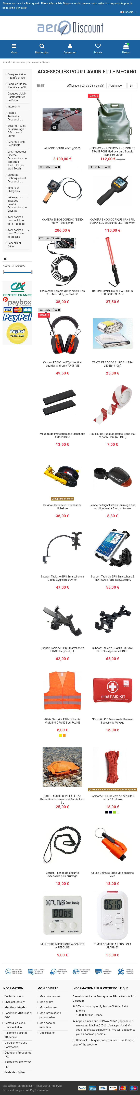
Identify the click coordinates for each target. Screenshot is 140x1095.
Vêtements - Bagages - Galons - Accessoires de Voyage (17, 204)
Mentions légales (16, 1007)
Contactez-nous (14, 996)
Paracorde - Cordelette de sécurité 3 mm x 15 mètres (113, 797)
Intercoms (14, 106)
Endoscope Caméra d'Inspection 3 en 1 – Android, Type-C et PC (62, 292)
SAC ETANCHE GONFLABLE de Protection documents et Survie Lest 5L (62, 799)
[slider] (3, 272)
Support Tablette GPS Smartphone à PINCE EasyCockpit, (62, 649)
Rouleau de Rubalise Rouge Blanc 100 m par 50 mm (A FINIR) (112, 435)
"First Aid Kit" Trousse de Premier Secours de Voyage (112, 721)
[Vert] (114, 812)
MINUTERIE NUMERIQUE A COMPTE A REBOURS (62, 946)
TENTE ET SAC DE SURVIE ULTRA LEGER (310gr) (112, 364)
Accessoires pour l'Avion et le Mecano (16, 233)
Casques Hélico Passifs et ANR (17, 85)
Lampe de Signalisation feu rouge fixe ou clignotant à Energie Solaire (113, 507)
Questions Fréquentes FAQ (18, 1055)
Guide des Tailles (15, 1072)
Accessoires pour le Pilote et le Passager (16, 220)
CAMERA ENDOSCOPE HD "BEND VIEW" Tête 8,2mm (62, 221)
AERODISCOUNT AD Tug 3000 (62, 148)
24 (132, 85)
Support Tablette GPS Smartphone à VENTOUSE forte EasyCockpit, (112, 578)
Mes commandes (50, 996)
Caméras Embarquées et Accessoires (17, 178)
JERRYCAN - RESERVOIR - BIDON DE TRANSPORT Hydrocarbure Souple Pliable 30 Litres (112, 151)
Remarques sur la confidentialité (15, 1025)
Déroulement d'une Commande (16, 1045)
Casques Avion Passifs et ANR (17, 76)
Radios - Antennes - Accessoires (15, 116)
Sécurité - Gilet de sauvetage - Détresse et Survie (17, 130)
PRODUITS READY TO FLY (18, 1064)
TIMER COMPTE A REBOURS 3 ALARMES (112, 946)
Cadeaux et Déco (14, 244)
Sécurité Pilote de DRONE (17, 143)
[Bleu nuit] (110, 812)
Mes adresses (48, 1007)
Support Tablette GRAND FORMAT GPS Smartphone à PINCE (112, 649)
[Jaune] (60, 735)
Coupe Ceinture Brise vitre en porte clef (112, 874)
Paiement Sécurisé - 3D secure (17, 1035)
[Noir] (106, 812)
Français (128, 12)
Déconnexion (47, 1032)
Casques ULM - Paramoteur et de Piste (17, 97)
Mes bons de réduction (48, 1025)
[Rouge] (118, 812)
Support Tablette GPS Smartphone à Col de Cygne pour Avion (62, 578)
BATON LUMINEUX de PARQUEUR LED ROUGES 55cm (112, 292)
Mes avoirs (46, 1002)
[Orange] (64, 735)
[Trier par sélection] (116, 85)
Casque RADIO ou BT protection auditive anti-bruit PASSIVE (62, 364)
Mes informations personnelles (50, 1015)
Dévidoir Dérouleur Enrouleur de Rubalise (62, 507)
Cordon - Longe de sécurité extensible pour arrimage (62, 874)
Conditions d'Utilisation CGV (18, 1015)
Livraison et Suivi (15, 1002)
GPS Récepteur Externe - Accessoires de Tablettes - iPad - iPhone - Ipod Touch (17, 160)
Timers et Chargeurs (14, 189)
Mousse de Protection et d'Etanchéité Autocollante (62, 435)
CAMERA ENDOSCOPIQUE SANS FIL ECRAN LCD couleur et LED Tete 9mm (112, 221)
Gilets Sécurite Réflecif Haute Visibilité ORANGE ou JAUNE (62, 721)
